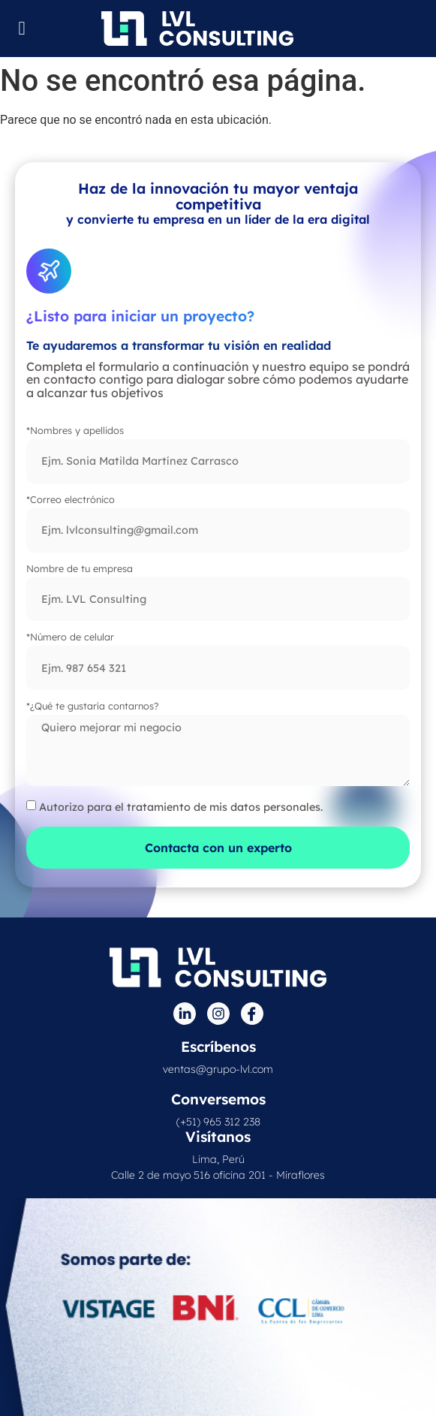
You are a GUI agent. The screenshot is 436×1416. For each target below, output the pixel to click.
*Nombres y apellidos (75, 431)
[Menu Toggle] (22, 28)
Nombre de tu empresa (79, 569)
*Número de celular (70, 637)
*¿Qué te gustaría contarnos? (92, 706)
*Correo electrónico (70, 500)
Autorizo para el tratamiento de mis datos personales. (181, 806)
